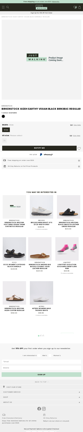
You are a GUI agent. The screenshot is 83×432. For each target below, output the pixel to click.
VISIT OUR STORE (12, 387)
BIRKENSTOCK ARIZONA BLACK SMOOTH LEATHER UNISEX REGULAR (68, 224)
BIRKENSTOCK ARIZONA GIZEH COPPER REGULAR (14, 309)
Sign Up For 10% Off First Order (41, 13)
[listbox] (41, 130)
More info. (55, 1)
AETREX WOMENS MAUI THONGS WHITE (41, 309)
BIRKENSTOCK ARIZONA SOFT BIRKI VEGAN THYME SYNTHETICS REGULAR (14, 224)
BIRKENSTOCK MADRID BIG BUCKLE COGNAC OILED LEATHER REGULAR (40, 266)
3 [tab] (43, 336)
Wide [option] (6, 130)
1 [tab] (38, 336)
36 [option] (4, 140)
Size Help (76, 136)
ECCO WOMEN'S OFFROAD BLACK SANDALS (14, 265)
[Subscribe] (41, 374)
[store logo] (41, 7)
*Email (6, 362)
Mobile (6, 368)
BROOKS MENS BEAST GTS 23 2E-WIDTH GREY (41, 223)
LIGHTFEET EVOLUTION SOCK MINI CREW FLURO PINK (67, 266)
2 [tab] (41, 336)
